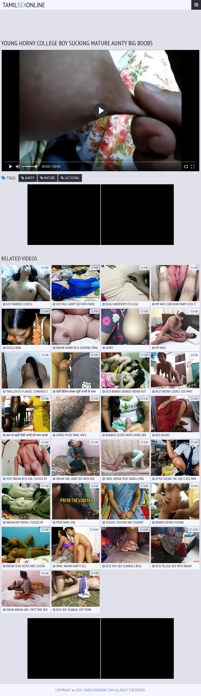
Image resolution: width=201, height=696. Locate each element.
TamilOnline (23, 4)
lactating (70, 178)
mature (47, 178)
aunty (27, 178)
